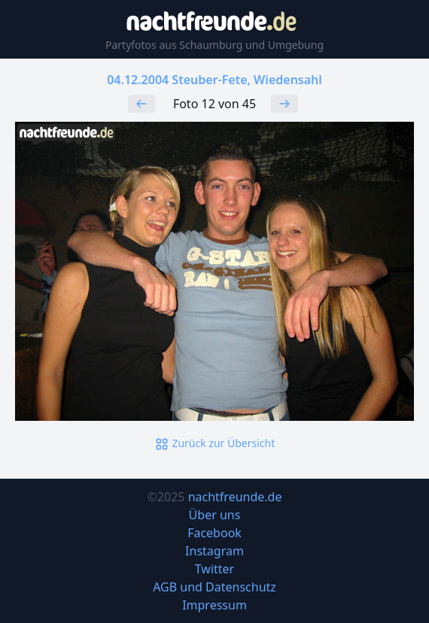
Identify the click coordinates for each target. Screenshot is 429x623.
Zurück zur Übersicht (214, 443)
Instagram (214, 551)
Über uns (215, 515)
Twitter (214, 569)
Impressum (214, 605)
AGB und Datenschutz (214, 587)
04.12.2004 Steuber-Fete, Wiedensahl (214, 79)
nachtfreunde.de (235, 496)
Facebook (214, 533)
